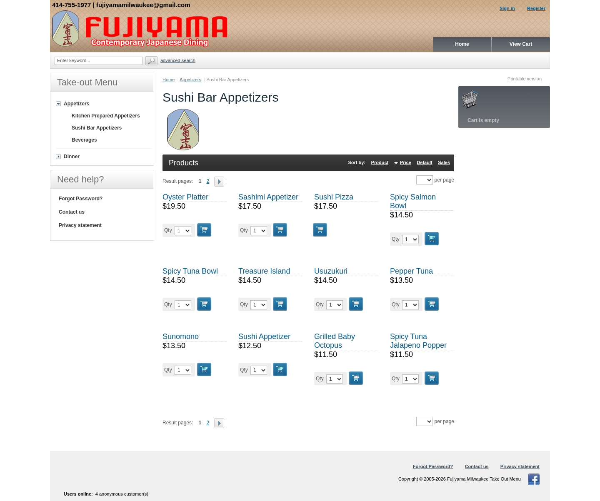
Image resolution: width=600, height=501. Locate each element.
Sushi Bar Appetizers (97, 128)
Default (424, 162)
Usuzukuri (331, 271)
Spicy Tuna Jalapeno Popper (418, 340)
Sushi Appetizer (264, 336)
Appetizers (190, 79)
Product (380, 162)
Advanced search (177, 60)
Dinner (72, 157)
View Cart (521, 44)
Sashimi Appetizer (268, 197)
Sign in (507, 8)
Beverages (84, 140)
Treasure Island (264, 271)
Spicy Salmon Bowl (413, 201)
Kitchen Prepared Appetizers (106, 116)
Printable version (525, 78)
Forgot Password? (80, 199)
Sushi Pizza (333, 197)
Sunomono (180, 336)
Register (536, 8)
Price (405, 162)
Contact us (72, 212)
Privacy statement (80, 225)
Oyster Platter (185, 197)
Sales (444, 162)
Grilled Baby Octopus (334, 340)
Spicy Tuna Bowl (190, 271)
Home (168, 79)
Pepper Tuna (411, 271)
